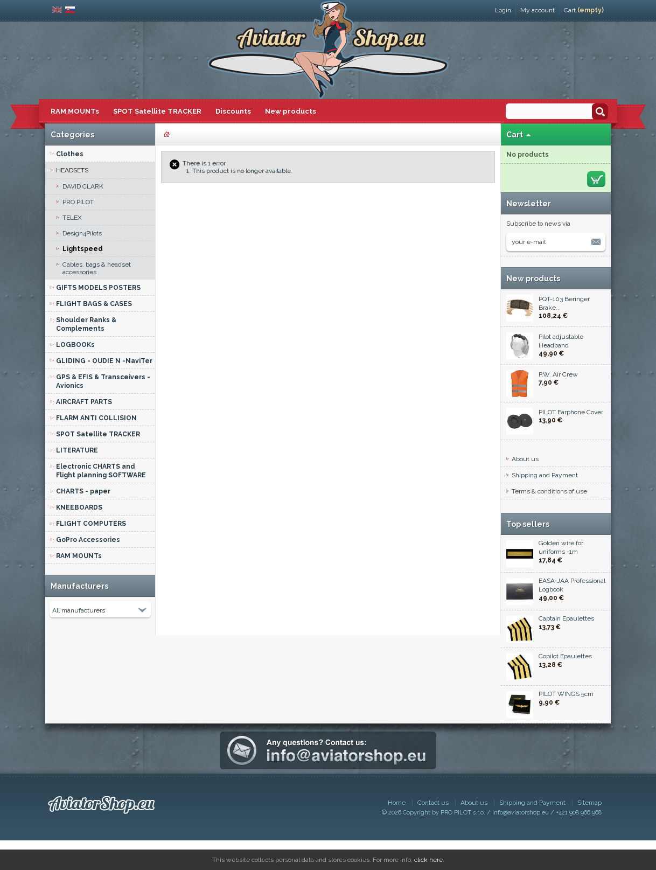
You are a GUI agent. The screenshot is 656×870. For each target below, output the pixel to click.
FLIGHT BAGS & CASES (94, 304)
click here (428, 860)
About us (525, 459)
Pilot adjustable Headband (561, 341)
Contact (523, 523)
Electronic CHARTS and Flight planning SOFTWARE (101, 471)
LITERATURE (77, 450)
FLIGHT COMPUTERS (91, 523)
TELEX (72, 217)
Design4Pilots (82, 233)
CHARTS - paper (83, 491)
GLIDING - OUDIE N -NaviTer (104, 361)
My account (537, 10)
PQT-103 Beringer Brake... (564, 303)
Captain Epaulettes (566, 652)
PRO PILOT (78, 202)
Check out (596, 179)
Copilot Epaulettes (565, 690)
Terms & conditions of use (549, 491)
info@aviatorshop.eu (520, 842)
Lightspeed (82, 249)
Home (397, 832)
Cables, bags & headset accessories (96, 268)
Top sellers (527, 553)
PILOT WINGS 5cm (566, 728)
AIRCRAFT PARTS (84, 402)
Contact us (433, 832)
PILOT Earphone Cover (571, 412)
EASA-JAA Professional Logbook (572, 619)
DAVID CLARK (82, 186)
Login (503, 10)
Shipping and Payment (545, 475)
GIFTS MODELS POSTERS (98, 287)
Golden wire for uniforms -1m (561, 581)
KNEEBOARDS (79, 507)
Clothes (69, 154)
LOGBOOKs (75, 345)
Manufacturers (79, 586)
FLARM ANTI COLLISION (96, 418)
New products (290, 111)
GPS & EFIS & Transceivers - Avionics (103, 381)
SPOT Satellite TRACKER (157, 111)
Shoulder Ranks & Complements (86, 324)
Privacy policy (532, 507)
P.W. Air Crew (558, 374)
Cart (584, 10)
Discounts (233, 111)
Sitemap (589, 832)
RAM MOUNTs (75, 111)
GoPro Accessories (88, 540)
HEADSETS (72, 170)
